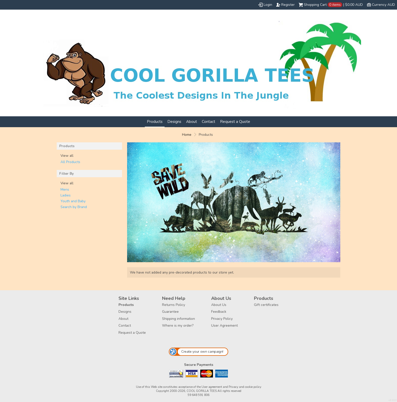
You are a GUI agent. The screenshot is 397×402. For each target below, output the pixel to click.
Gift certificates (266, 304)
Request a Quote (235, 121)
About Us (218, 304)
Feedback (218, 311)
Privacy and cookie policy (245, 387)
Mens (65, 189)
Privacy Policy (222, 318)
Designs (174, 121)
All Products (70, 162)
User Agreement (224, 325)
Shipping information (178, 318)
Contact (208, 121)
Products (155, 121)
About (191, 121)
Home (186, 134)
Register (288, 4)
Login (268, 4)
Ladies (66, 195)
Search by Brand (74, 207)
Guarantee (170, 311)
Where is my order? (177, 325)
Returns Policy (173, 304)
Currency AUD (383, 4)
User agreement (212, 387)
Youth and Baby (73, 201)
